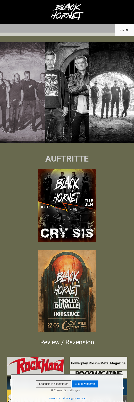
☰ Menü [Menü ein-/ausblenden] (125, 30)
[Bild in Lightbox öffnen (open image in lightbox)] (67, 205)
